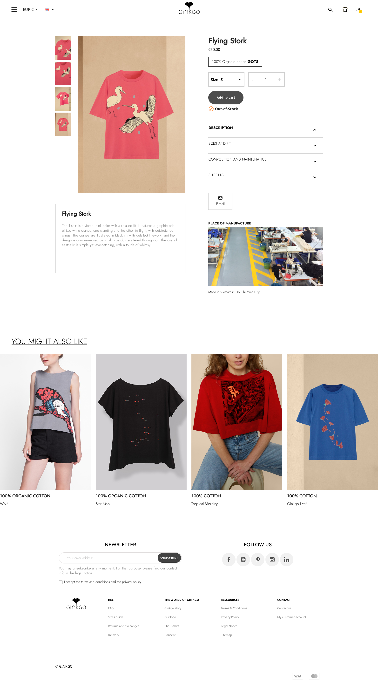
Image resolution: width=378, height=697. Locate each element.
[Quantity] (265, 79)
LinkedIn (286, 557)
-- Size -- (226, 79)
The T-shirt (171, 623)
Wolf (4, 501)
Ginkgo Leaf (297, 501)
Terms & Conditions (234, 605)
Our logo (170, 614)
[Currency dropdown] (31, 9)
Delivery (113, 632)
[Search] (303, 9)
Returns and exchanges (123, 623)
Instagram (272, 557)
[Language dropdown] (50, 9)
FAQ (111, 605)
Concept (170, 632)
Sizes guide (115, 614)
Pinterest (257, 557)
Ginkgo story (172, 605)
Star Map (103, 501)
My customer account (291, 614)
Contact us (284, 605)
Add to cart (226, 95)
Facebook (228, 557)
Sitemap (226, 632)
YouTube (243, 557)
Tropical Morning (204, 501)
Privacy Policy (230, 614)
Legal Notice (229, 623)
